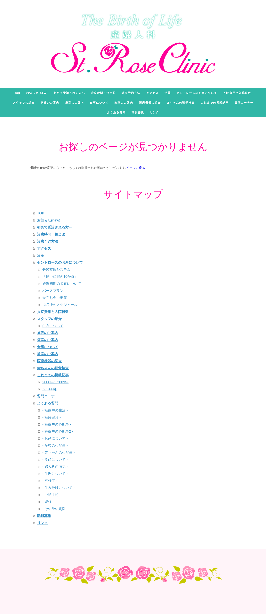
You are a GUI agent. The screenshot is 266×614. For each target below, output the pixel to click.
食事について (99, 102)
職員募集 (138, 112)
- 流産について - (55, 460)
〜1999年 (49, 389)
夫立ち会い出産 (54, 298)
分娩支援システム (56, 270)
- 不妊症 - (49, 481)
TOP (17, 92)
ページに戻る (135, 168)
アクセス (152, 92)
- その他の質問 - (55, 509)
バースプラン (52, 291)
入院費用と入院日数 (237, 92)
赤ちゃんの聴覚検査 (181, 102)
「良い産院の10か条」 (60, 277)
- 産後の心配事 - (55, 445)
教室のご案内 (123, 102)
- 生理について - (55, 474)
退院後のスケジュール (59, 305)
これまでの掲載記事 (215, 102)
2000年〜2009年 (55, 382)
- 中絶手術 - (51, 495)
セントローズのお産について (197, 92)
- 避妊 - (48, 502)
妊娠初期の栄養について (61, 284)
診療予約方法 (131, 92)
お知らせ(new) (37, 92)
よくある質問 (116, 112)
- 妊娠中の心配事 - (56, 424)
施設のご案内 (50, 102)
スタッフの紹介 (24, 102)
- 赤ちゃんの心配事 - (58, 452)
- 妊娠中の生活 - (55, 410)
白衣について (52, 326)
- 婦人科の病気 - (55, 467)
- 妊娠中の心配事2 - (57, 431)
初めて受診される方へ (69, 92)
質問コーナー (244, 102)
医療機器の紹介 (150, 102)
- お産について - (55, 438)
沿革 (168, 92)
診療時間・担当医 (103, 92)
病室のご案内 (74, 102)
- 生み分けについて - (58, 488)
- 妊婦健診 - (51, 417)
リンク (154, 112)
